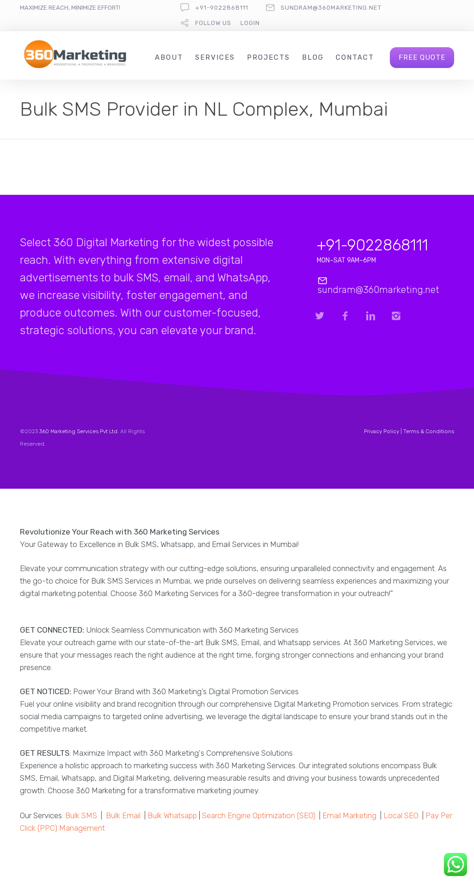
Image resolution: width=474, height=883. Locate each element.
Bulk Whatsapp (172, 815)
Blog (313, 57)
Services (215, 57)
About (169, 57)
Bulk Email (123, 815)
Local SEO (401, 815)
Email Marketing (349, 815)
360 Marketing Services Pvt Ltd (78, 431)
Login (250, 22)
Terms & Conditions (428, 431)
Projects (268, 57)
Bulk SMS (81, 815)
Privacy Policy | (383, 431)
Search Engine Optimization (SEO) (258, 815)
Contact (355, 57)
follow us (213, 22)
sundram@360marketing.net (331, 7)
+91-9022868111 (221, 7)
